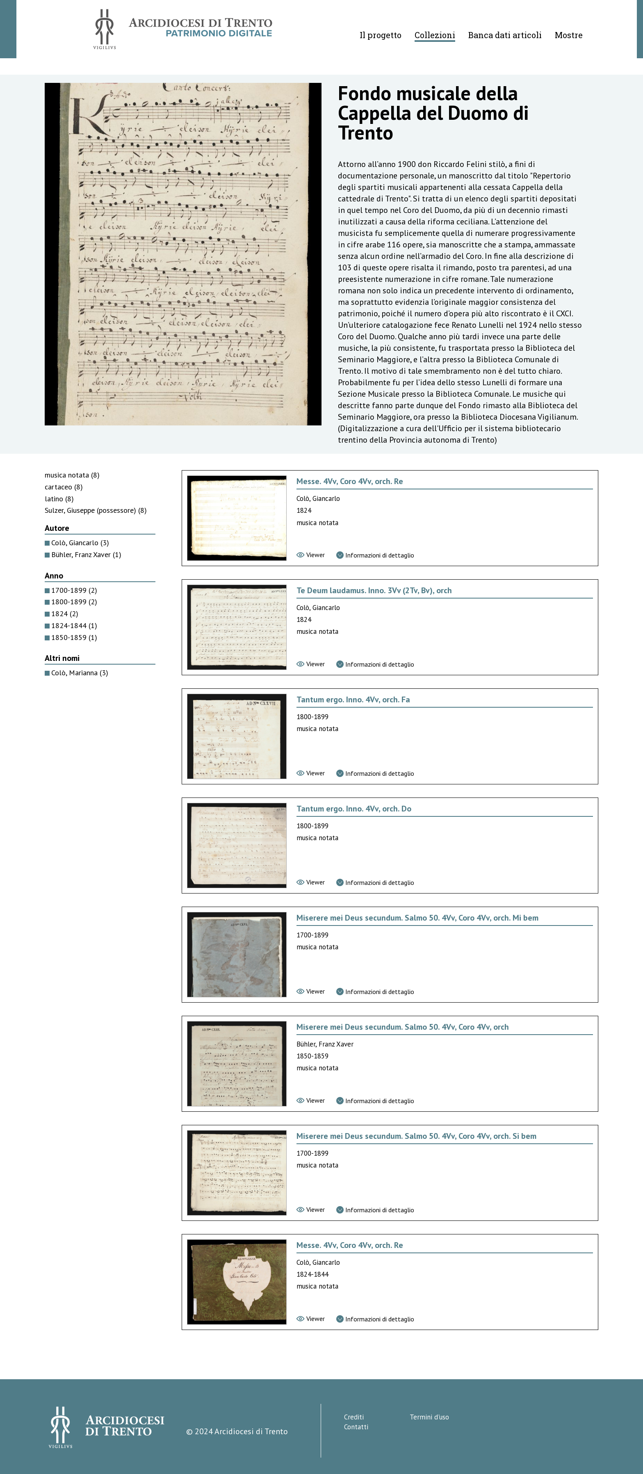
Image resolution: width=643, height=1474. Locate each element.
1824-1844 (74, 625)
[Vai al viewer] (310, 554)
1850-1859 (74, 637)
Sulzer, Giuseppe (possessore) (96, 510)
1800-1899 (74, 601)
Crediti (354, 1417)
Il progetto (380, 35)
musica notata (72, 475)
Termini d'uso (429, 1417)
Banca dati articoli (505, 35)
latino (59, 498)
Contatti (356, 1427)
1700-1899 (74, 590)
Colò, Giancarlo (80, 542)
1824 (64, 613)
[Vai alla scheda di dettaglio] (375, 555)
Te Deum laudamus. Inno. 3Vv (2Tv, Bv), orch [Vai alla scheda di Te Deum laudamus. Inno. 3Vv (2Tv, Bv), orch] (374, 590)
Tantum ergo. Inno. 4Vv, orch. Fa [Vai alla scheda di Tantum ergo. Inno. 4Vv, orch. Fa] (353, 699)
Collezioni (435, 35)
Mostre (569, 35)
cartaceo (64, 486)
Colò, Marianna (79, 672)
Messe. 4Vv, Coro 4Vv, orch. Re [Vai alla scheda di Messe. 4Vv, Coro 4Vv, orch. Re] (349, 481)
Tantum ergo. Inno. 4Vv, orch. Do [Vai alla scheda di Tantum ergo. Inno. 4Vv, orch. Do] (353, 808)
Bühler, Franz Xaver (86, 554)
